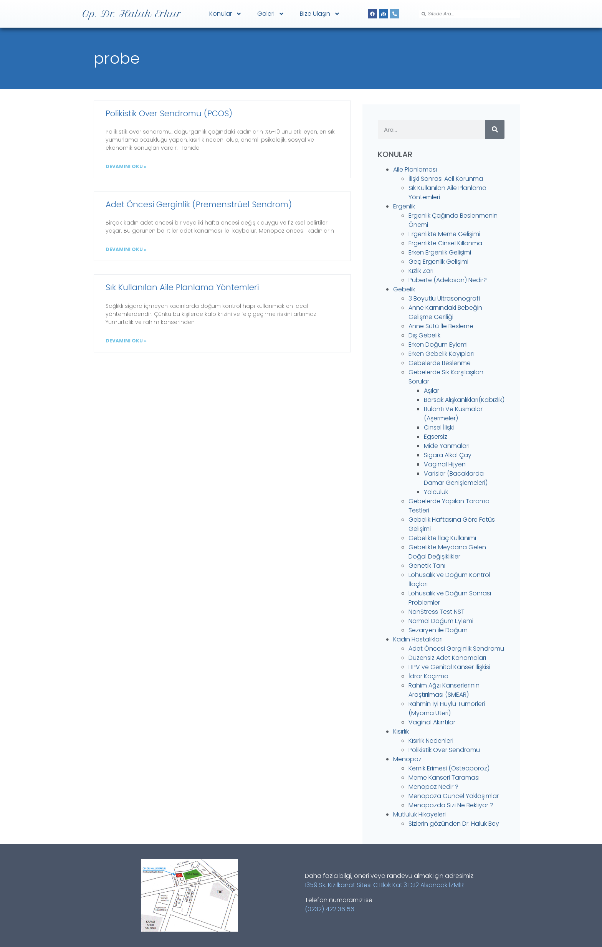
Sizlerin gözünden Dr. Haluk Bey (453, 823)
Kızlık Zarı (420, 270)
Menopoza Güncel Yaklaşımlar (453, 796)
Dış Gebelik (424, 335)
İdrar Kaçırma (428, 676)
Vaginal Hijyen (445, 464)
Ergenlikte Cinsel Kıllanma (445, 243)
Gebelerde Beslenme (439, 363)
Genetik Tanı (426, 565)
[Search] (494, 129)
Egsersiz (435, 436)
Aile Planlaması (415, 169)
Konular (225, 14)
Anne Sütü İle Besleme (440, 326)
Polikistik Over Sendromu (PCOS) (169, 113)
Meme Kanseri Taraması (444, 777)
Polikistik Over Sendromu (444, 749)
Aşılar (431, 390)
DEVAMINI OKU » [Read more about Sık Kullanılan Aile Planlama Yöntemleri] (126, 340)
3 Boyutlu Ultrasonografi (444, 298)
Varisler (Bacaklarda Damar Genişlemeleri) (456, 478)
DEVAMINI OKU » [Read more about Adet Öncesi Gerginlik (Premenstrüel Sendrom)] (126, 249)
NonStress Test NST (436, 611)
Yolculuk (436, 492)
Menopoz (407, 759)
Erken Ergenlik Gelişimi (439, 252)
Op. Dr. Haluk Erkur (132, 14)
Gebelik (404, 289)
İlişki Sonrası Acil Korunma (445, 178)
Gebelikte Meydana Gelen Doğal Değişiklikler (447, 552)
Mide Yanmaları (447, 445)
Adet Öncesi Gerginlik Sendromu (456, 648)
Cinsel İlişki (439, 427)
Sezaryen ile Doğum (438, 630)
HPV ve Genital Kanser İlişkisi (449, 667)
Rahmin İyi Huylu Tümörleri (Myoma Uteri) (446, 708)
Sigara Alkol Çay (447, 455)
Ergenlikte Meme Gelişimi (444, 234)
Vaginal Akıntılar (431, 722)
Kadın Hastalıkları (418, 639)
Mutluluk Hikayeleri (419, 814)
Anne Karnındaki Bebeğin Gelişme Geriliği (445, 312)
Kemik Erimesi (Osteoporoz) (449, 768)
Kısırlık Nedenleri (430, 740)
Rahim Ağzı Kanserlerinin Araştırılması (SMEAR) (444, 690)
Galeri (270, 14)
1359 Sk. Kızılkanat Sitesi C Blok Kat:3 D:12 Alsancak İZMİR (384, 885)
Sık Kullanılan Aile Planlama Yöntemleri (182, 287)
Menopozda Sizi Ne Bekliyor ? (450, 805)
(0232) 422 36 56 (329, 909)
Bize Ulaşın (320, 14)
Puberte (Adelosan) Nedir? (447, 280)
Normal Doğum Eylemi (440, 620)
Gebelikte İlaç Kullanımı (442, 538)
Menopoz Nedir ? (433, 786)
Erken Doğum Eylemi (438, 344)
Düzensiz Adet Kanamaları (447, 657)
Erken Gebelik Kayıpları (441, 353)
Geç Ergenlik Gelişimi (438, 261)
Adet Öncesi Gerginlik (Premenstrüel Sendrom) (199, 204)
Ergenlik (404, 206)
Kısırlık (401, 731)
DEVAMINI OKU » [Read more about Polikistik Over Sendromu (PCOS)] (126, 166)
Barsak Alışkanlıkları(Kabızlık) (464, 399)
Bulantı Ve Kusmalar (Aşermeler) (453, 414)
